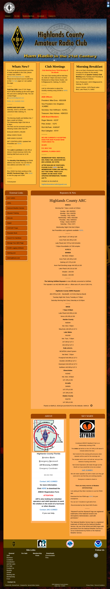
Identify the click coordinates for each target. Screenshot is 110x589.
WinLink (10, 218)
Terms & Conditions (100, 585)
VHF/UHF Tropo (12, 228)
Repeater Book (12, 233)
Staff (8, 555)
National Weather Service (15, 208)
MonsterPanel (15, 585)
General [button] (8, 16)
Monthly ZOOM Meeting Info (11, 572)
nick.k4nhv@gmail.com (16, 77)
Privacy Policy (89, 585)
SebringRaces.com (13, 258)
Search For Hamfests (14, 238)
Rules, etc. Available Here (15, 101)
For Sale (17, 16)
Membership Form (28, 16)
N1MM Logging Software (15, 248)
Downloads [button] (41, 16)
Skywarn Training (13, 213)
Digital (9, 223)
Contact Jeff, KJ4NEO (48, 481)
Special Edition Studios (33, 585)
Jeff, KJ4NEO (87, 470)
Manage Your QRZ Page (15, 243)
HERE (19, 143)
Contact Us (52, 16)
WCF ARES (11, 198)
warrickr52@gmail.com (16, 98)
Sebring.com (11, 253)
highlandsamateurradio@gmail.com (54, 184)
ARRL (9, 203)
